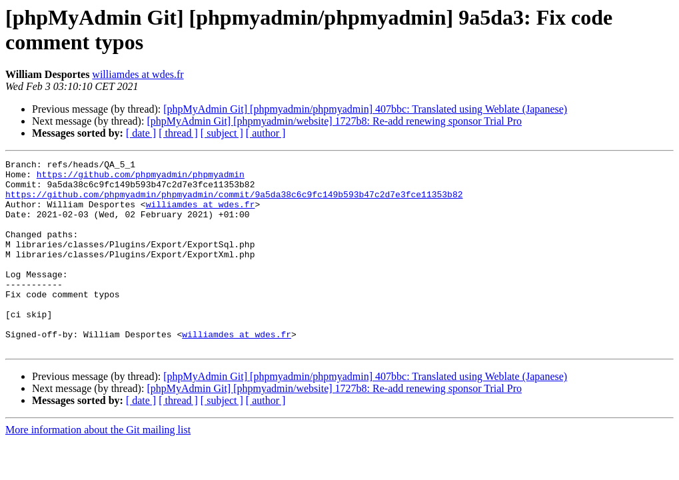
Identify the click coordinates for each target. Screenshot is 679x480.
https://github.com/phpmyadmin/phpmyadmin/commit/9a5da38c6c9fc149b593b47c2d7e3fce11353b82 (233, 202)
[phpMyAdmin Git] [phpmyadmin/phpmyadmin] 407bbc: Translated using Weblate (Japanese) (365, 109)
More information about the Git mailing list (98, 467)
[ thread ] (178, 133)
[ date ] (141, 133)
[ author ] (266, 133)
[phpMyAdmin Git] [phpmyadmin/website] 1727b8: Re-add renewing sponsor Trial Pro (334, 121)
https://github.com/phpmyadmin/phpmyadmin (141, 178)
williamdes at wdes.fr (137, 74)
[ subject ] (222, 133)
